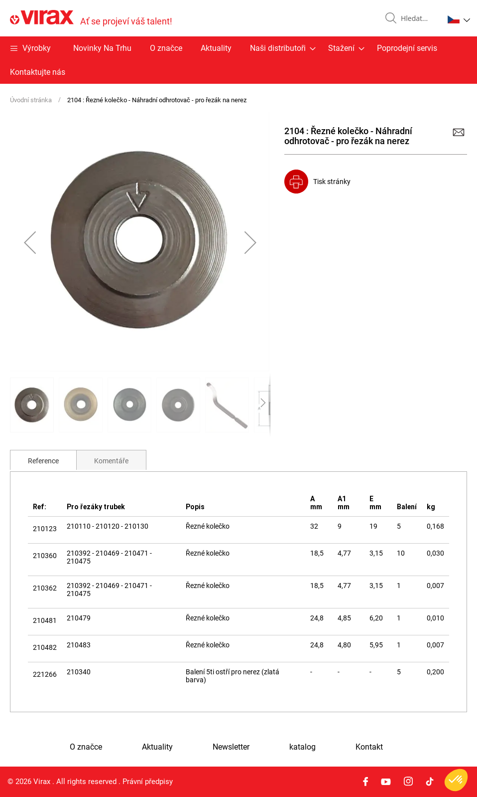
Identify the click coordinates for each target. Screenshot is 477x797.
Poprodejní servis (407, 48)
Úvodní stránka (31, 100)
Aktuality (216, 48)
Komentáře (111, 461)
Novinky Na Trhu (102, 48)
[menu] (238, 60)
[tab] (43, 460)
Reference (43, 461)
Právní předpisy (147, 781)
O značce (166, 48)
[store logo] (91, 18)
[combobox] (418, 18)
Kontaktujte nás (37, 72)
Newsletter (231, 747)
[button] (459, 19)
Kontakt (369, 747)
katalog (302, 747)
